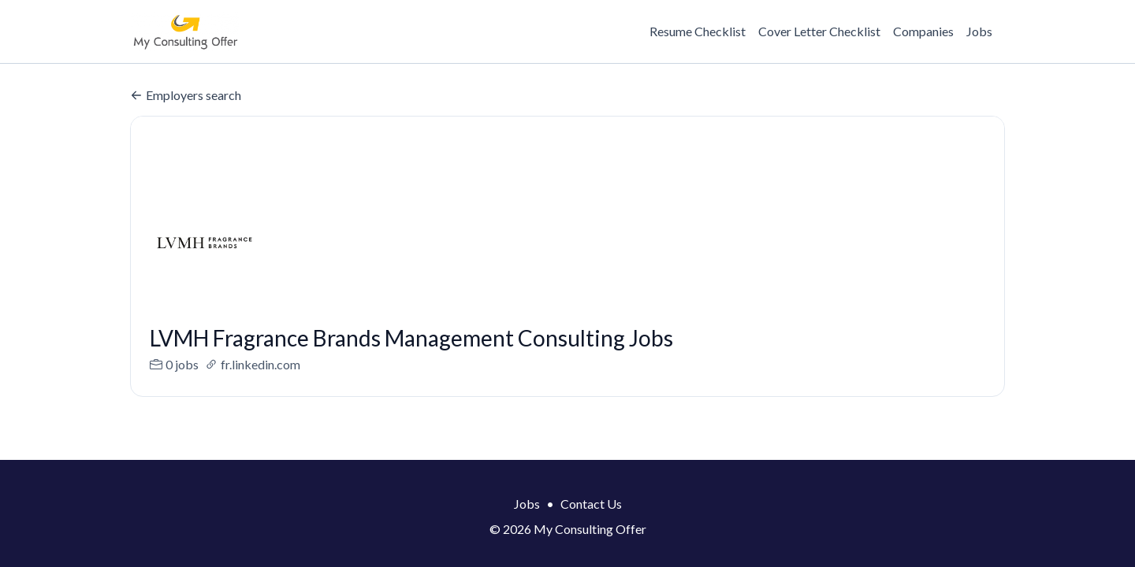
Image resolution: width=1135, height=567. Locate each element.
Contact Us (591, 503)
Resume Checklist (697, 31)
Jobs (979, 31)
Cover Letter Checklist (819, 31)
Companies (923, 31)
